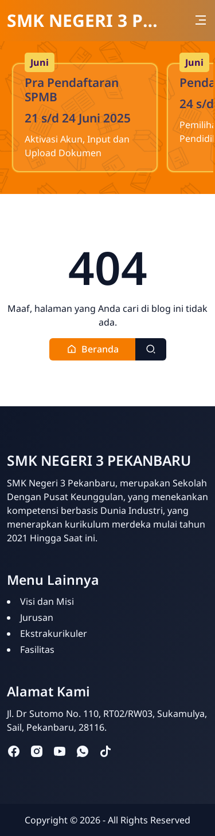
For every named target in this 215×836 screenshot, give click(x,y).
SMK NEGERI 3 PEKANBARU (83, 20)
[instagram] (37, 751)
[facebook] (14, 751)
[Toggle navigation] (200, 20)
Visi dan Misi (47, 601)
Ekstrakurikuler (53, 633)
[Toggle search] (150, 349)
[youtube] (60, 751)
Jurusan (36, 617)
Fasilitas (37, 649)
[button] (92, 349)
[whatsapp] (82, 751)
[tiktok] (105, 751)
